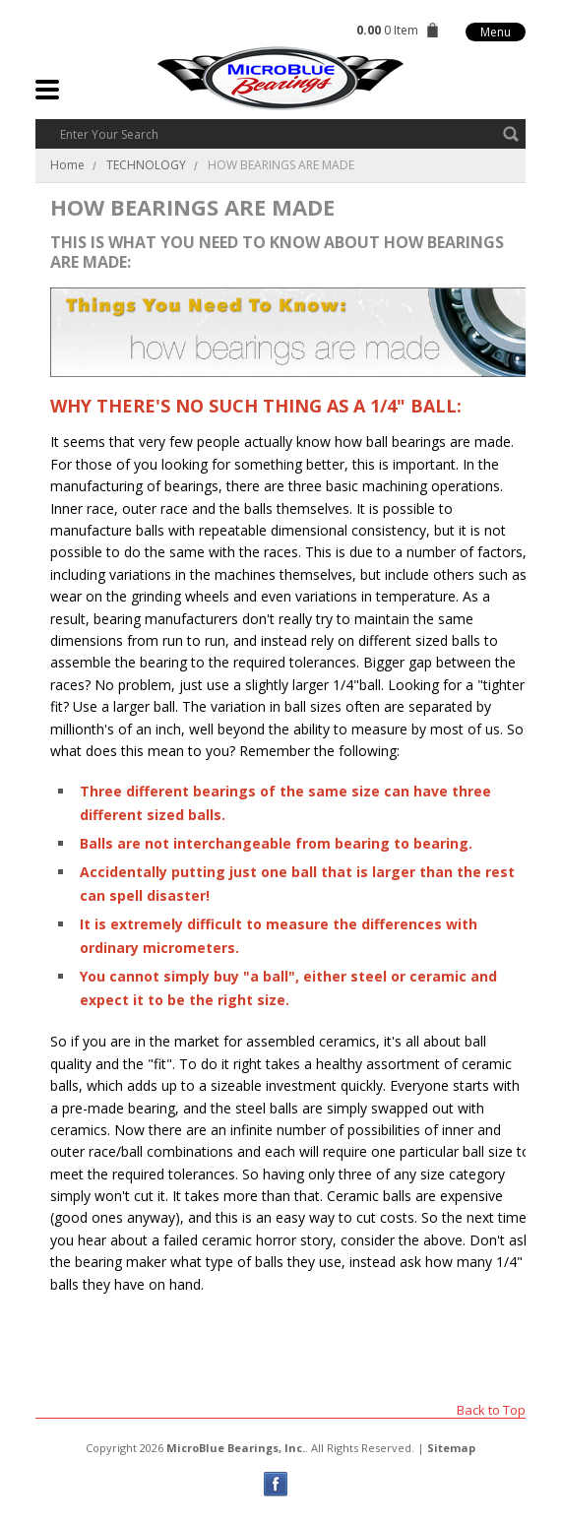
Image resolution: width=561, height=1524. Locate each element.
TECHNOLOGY (146, 165)
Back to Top (491, 1409)
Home (67, 165)
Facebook (276, 1484)
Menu (495, 32)
